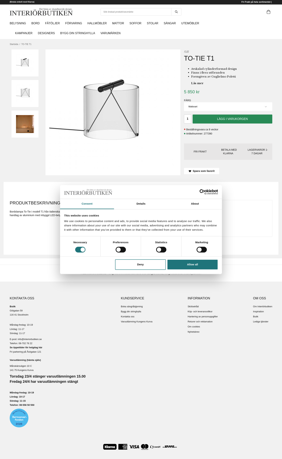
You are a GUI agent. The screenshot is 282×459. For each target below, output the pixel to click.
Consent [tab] (87, 203)
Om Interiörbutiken (262, 306)
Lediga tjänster (260, 321)
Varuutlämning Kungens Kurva (136, 321)
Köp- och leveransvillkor (200, 311)
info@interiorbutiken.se (30, 339)
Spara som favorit (202, 171)
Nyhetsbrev (193, 331)
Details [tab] (141, 203)
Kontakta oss (127, 316)
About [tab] (195, 203)
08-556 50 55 (26, 405)
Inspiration (258, 311)
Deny (140, 264)
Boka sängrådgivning (132, 306)
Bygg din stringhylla (131, 311)
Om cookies (194, 326)
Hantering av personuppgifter (203, 316)
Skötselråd (193, 306)
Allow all (192, 264)
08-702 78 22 (25, 343)
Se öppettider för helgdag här (26, 347)
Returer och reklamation (200, 321)
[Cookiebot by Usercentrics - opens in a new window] (202, 192)
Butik (255, 316)
